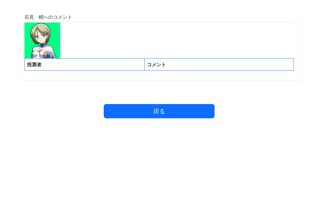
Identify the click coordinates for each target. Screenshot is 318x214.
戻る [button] (159, 111)
